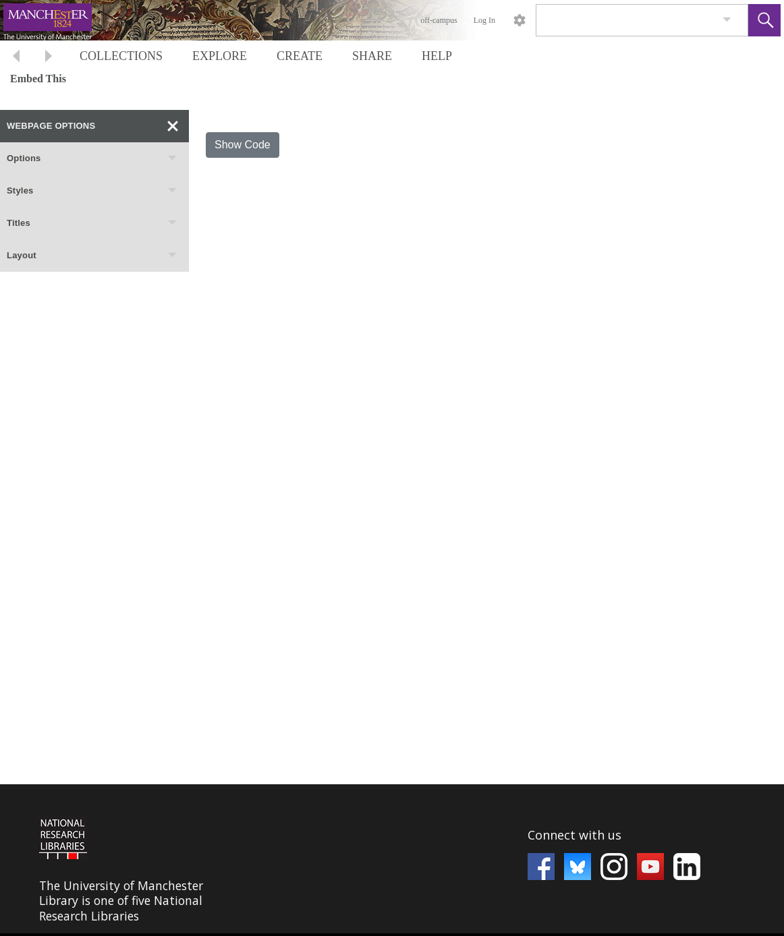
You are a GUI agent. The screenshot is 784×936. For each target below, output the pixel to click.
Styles (92, 190)
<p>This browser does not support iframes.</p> (392, 858)
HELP (437, 56)
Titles (92, 223)
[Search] (626, 20)
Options (92, 158)
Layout (92, 255)
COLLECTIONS (121, 56)
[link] (727, 20)
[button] (764, 20)
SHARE (372, 56)
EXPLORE (219, 56)
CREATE (300, 56)
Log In (484, 20)
